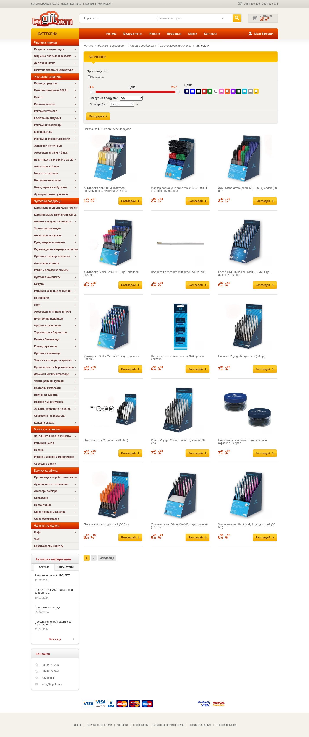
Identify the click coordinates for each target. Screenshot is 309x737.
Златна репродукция (47, 228)
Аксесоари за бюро (46, 166)
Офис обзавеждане (46, 518)
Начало (111, 33)
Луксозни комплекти (47, 277)
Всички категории (169, 18)
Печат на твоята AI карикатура (53, 69)
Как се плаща (60, 3)
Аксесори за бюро (46, 491)
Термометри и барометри (50, 332)
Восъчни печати (44, 104)
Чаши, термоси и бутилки (50, 187)
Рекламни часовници (47, 125)
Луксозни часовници (47, 325)
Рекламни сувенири (111, 45)
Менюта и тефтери (46, 173)
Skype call (48, 677)
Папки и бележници (46, 339)
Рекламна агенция (200, 724)
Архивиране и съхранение (51, 484)
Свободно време (45, 463)
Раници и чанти (44, 443)
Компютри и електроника (169, 724)
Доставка (75, 3)
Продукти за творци (47, 607)
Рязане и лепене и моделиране (54, 456)
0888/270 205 (252, 3)
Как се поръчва (40, 3)
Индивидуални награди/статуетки (56, 249)
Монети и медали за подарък (53, 221)
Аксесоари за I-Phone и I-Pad (52, 311)
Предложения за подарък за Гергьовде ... (53, 623)
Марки (192, 33)
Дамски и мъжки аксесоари (51, 374)
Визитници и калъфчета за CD (53, 159)
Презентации (42, 504)
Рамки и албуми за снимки (51, 270)
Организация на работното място (55, 477)
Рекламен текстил (45, 111)
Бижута (39, 284)
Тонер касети (141, 724)
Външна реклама (226, 724)
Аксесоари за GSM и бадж (51, 152)
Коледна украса (44, 422)
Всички (44, 567)
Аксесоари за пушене (48, 235)
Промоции (174, 33)
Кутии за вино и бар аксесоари (54, 367)
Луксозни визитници (47, 353)
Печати (38, 97)
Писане (39, 449)
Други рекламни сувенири (51, 194)
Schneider (202, 45)
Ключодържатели (45, 346)
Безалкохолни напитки (48, 546)
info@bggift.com (52, 684)
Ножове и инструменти (49, 401)
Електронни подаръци (48, 318)
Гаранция (89, 3)
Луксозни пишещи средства (52, 256)
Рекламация (104, 3)
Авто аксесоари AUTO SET (52, 575)
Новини (154, 33)
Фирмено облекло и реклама (52, 56)
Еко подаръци (43, 131)
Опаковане (41, 498)
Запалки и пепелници (48, 145)
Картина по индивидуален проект (56, 207)
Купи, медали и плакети (49, 242)
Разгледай (128, 201)
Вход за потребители (99, 724)
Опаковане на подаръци (49, 415)
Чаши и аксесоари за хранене (53, 360)
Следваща (107, 558)
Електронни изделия (47, 118)
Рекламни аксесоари (47, 180)
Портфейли (41, 297)
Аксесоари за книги (46, 263)
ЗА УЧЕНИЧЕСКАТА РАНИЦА (52, 436)
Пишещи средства (46, 83)
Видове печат (132, 33)
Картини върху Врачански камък (55, 214)
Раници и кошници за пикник (52, 290)
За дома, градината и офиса (52, 408)
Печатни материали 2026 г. (51, 90)
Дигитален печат (45, 63)
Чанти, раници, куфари (49, 381)
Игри (37, 304)
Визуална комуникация (49, 49)
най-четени (65, 567)
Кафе (37, 532)
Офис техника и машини (50, 511)
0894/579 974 (270, 3)
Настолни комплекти (47, 388)
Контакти (210, 33)
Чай (36, 539)
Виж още (55, 639)
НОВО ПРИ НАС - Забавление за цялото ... (54, 591)
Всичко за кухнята (46, 394)
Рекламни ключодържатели (52, 138)
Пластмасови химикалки (175, 45)
